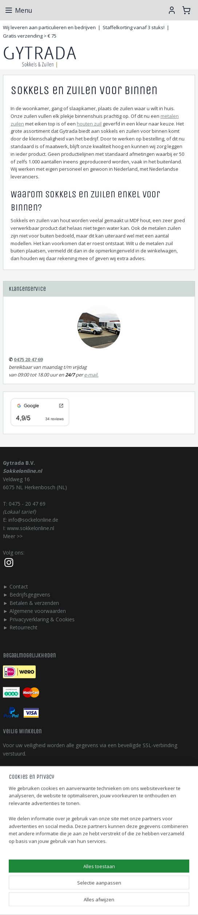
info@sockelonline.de (33, 519)
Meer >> (13, 536)
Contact (18, 586)
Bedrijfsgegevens (29, 594)
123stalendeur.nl (22, 861)
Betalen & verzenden (34, 602)
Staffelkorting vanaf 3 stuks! (134, 27)
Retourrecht (23, 627)
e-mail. (91, 374)
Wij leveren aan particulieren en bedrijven (49, 27)
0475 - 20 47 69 (27, 503)
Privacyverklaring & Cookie (40, 619)
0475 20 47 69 (28, 359)
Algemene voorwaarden (37, 610)
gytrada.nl (14, 836)
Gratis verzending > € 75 (29, 35)
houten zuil (89, 123)
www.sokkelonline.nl (30, 528)
